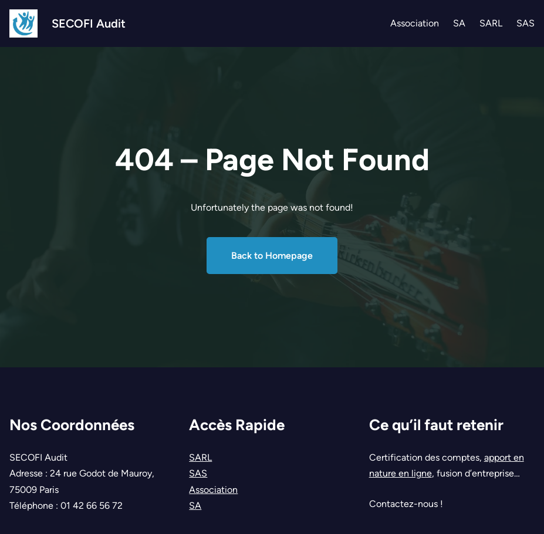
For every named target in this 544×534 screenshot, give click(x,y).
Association (213, 489)
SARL (200, 457)
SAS (198, 473)
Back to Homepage (272, 255)
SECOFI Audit (89, 23)
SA (195, 505)
